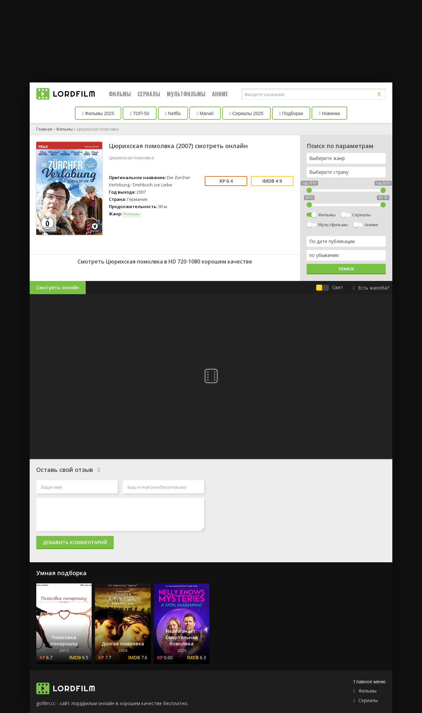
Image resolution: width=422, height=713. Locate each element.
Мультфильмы (186, 94)
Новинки (329, 113)
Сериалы (148, 94)
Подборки (291, 113)
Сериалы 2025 (246, 113)
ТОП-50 (139, 113)
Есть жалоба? (371, 288)
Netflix (173, 113)
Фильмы (120, 94)
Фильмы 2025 (98, 113)
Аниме (220, 94)
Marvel (204, 113)
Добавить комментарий (75, 542)
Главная (44, 129)
